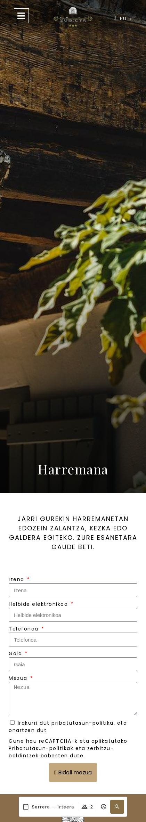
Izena (17, 579)
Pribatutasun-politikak (41, 748)
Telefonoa (24, 628)
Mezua (19, 678)
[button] (117, 807)
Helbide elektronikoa (39, 604)
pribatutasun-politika (82, 722)
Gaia (16, 653)
